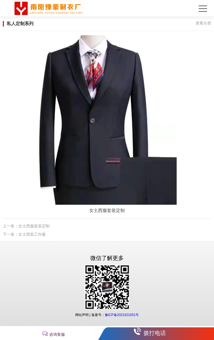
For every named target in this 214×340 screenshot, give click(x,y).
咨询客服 (57, 334)
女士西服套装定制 (34, 226)
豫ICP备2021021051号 (122, 315)
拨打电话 (155, 333)
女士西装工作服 (32, 234)
